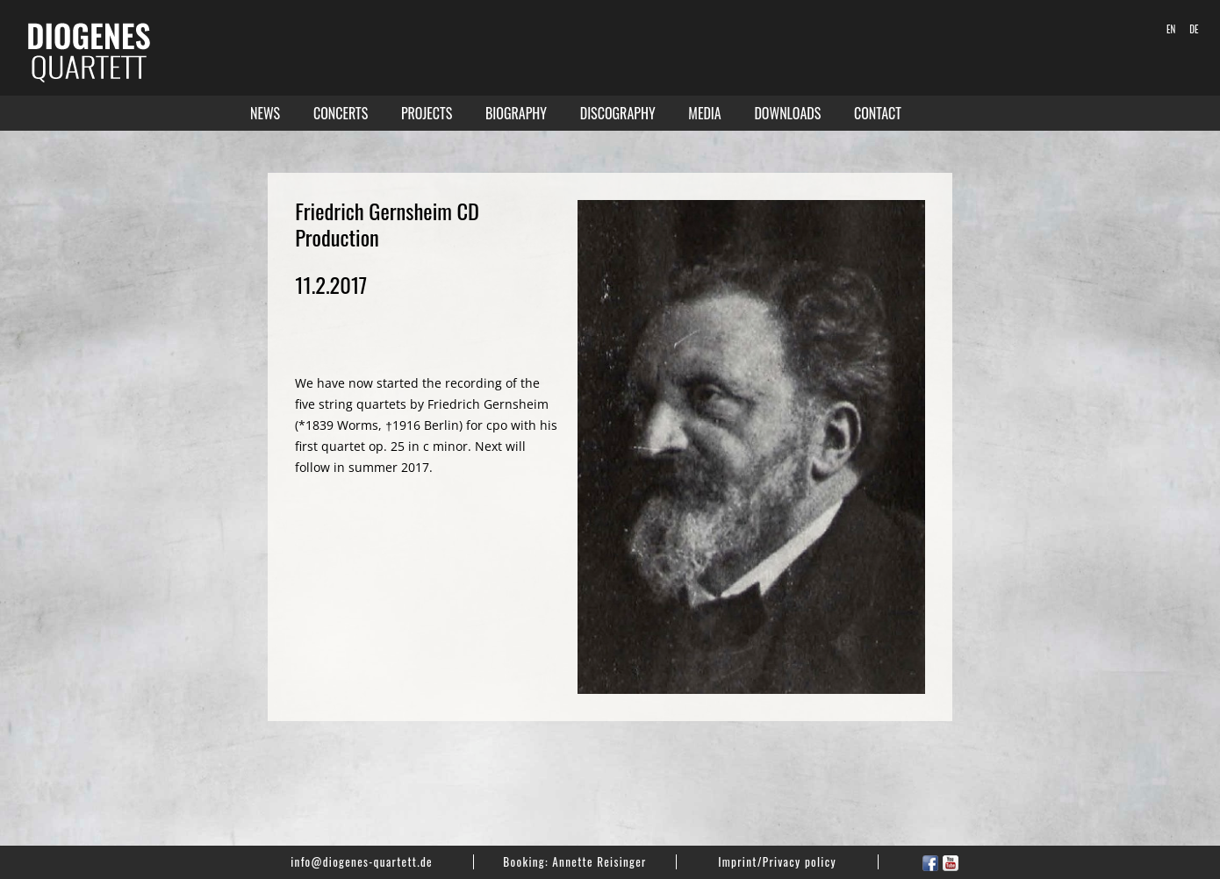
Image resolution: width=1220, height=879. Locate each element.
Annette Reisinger (599, 861)
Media (704, 113)
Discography (618, 113)
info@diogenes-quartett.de (362, 861)
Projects (426, 113)
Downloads (787, 113)
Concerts (340, 113)
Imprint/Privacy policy (777, 861)
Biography (516, 113)
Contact (877, 113)
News (265, 113)
